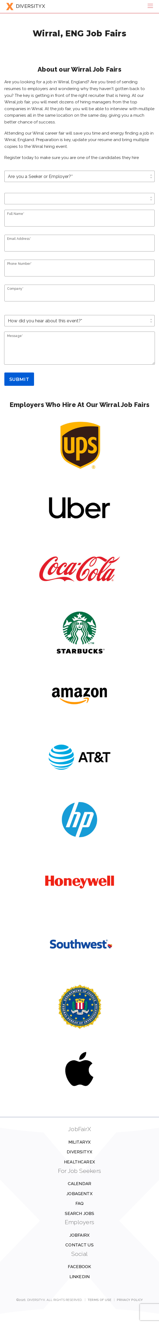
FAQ (79, 1203)
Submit (19, 379)
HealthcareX (79, 1162)
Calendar (79, 1183)
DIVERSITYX (25, 6)
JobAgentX (79, 1193)
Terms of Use (99, 1300)
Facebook (79, 1266)
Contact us (79, 1245)
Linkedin (79, 1276)
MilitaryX (79, 1142)
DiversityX (79, 1152)
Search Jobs (79, 1213)
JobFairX (79, 1235)
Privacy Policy (130, 1300)
